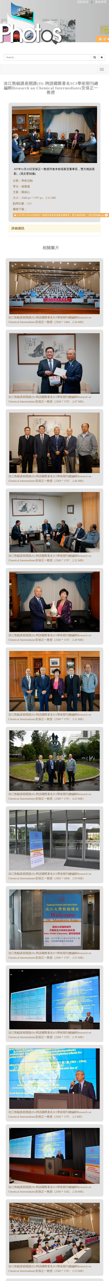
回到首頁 (83, 1)
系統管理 (100, 1)
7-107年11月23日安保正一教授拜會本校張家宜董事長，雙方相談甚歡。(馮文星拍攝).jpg (61, 215)
